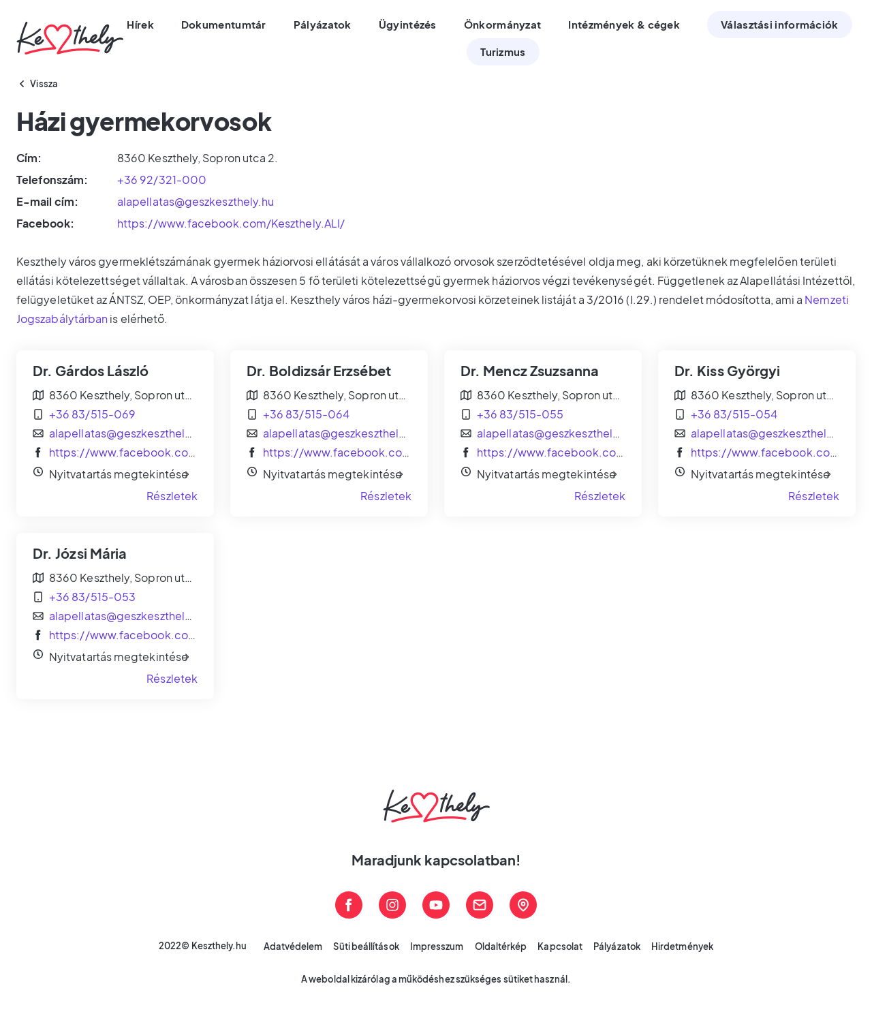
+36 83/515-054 (734, 414)
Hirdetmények (682, 946)
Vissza (44, 83)
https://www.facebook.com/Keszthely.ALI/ (231, 223)
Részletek (172, 496)
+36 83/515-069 (92, 414)
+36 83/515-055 (520, 414)
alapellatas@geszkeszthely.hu (195, 201)
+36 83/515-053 (92, 596)
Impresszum (437, 946)
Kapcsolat (560, 946)
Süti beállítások (366, 946)
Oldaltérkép (501, 946)
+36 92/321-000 (161, 179)
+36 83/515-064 (306, 414)
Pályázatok (616, 946)
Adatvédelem (293, 946)
